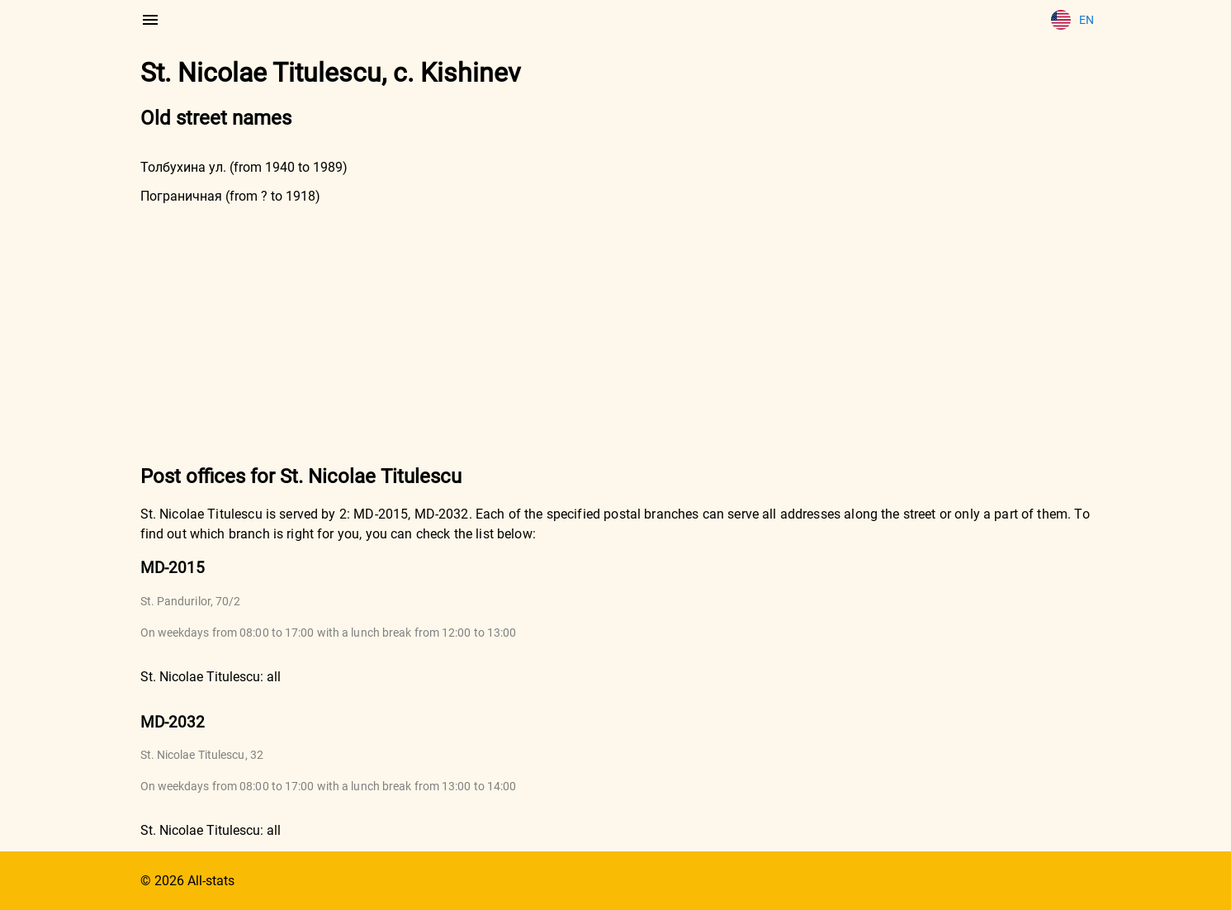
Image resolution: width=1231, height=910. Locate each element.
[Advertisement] (615, 332)
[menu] (150, 20)
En (1072, 20)
